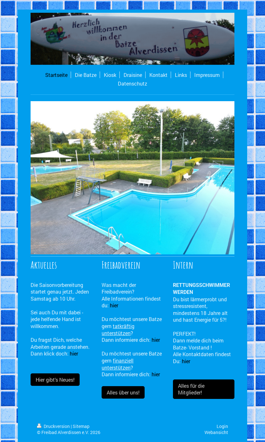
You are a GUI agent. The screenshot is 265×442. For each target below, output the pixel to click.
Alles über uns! (123, 392)
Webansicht (216, 432)
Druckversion (54, 426)
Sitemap (81, 426)
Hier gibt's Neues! (55, 379)
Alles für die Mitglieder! (191, 389)
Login (222, 426)
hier (74, 353)
